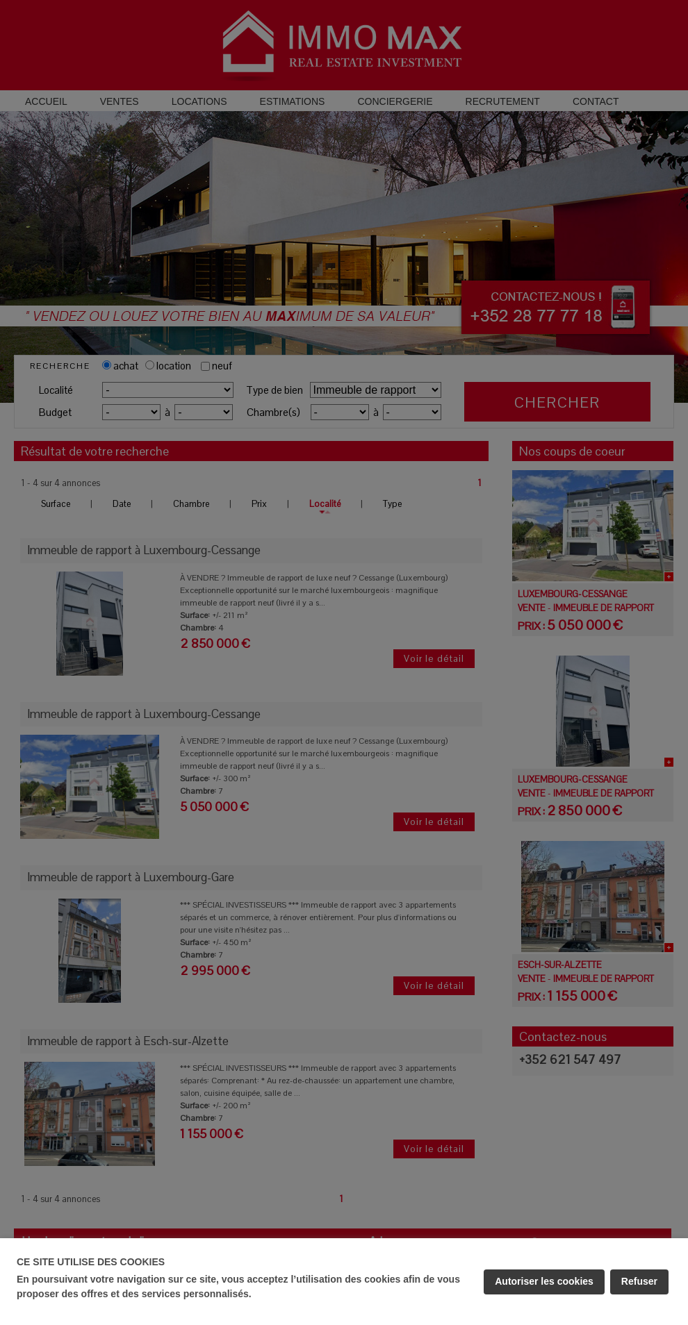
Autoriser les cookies (544, 1281)
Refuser (639, 1281)
